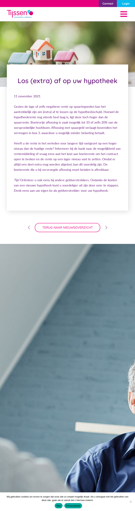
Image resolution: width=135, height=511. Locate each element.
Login (126, 3)
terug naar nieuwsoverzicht (67, 227)
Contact (107, 3)
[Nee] (130, 501)
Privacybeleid (73, 505)
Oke (58, 505)
